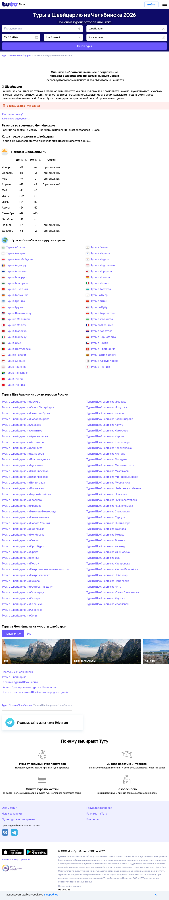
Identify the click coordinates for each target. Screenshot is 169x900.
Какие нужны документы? (16, 118)
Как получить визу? (13, 114)
